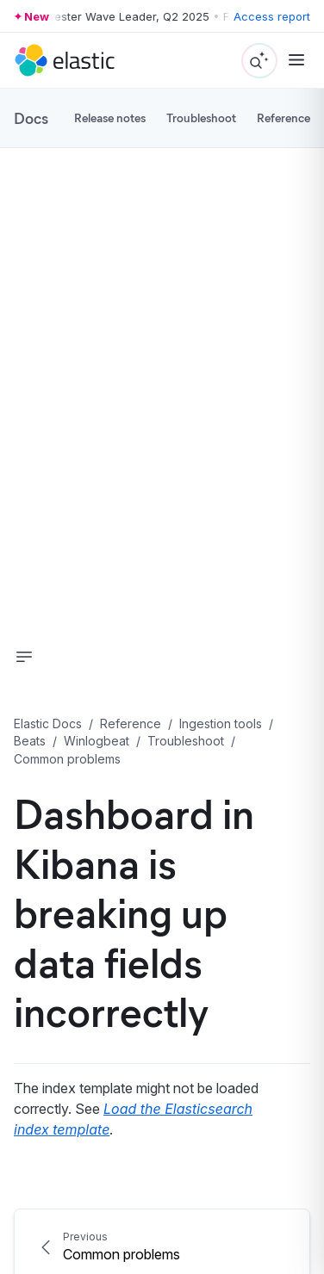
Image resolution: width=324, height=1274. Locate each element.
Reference (283, 117)
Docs (31, 118)
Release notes (110, 117)
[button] (24, 656)
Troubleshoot (201, 117)
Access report (272, 16)
